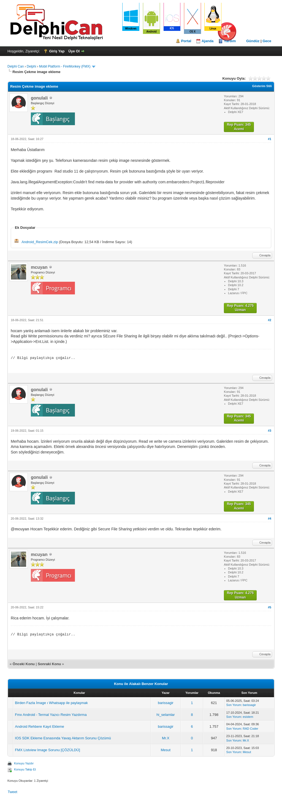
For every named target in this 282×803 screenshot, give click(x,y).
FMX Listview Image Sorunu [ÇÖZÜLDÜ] (47, 750)
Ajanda (207, 41)
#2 (269, 320)
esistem (248, 716)
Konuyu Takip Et (25, 769)
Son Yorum (233, 705)
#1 (269, 139)
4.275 (249, 306)
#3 (269, 430)
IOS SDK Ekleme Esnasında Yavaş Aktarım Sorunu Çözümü (63, 738)
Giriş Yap (56, 51)
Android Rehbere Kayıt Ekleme (39, 726)
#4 (269, 518)
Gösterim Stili (262, 86)
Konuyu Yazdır (24, 763)
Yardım (230, 41)
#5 (269, 607)
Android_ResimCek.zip (39, 242)
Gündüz (252, 41)
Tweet (12, 792)
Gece (266, 41)
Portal (186, 41)
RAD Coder (250, 728)
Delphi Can (15, 66)
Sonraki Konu (49, 664)
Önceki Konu (24, 664)
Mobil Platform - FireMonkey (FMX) (65, 66)
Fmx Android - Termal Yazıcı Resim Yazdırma (50, 715)
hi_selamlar (165, 715)
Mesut (165, 750)
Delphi (31, 66)
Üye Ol (74, 51)
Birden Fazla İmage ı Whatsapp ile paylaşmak (51, 703)
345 (248, 125)
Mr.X (165, 738)
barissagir (165, 703)
